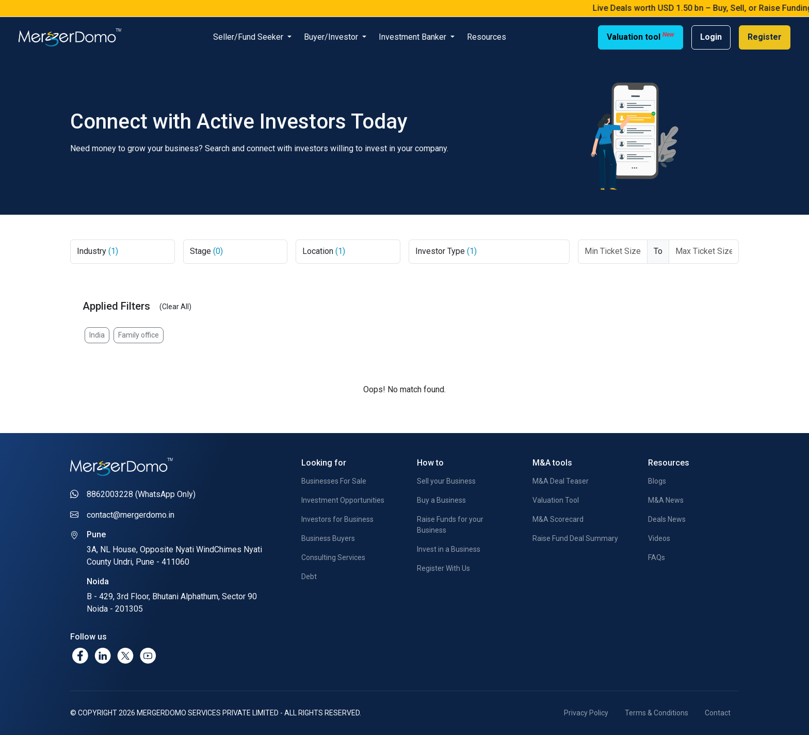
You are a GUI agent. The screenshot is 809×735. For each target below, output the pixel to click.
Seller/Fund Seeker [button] (249, 37)
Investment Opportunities (342, 500)
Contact (718, 713)
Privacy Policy (586, 713)
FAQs (656, 557)
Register (765, 37)
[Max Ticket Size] (704, 251)
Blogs (657, 481)
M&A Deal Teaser (560, 481)
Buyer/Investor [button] (332, 37)
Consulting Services (333, 557)
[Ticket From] (613, 251)
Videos (659, 538)
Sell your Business (446, 481)
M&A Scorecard (558, 519)
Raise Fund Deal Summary (575, 538)
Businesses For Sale (333, 481)
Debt (309, 576)
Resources (486, 37)
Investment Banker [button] (413, 37)
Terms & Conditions (656, 713)
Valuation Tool (555, 500)
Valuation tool (640, 36)
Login (711, 37)
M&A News (666, 500)
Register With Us (443, 568)
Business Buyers (328, 538)
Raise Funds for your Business (450, 524)
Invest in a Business (448, 549)
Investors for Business (337, 519)
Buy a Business (441, 500)
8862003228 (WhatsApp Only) (141, 494)
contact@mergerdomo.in (130, 515)
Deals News (667, 519)
